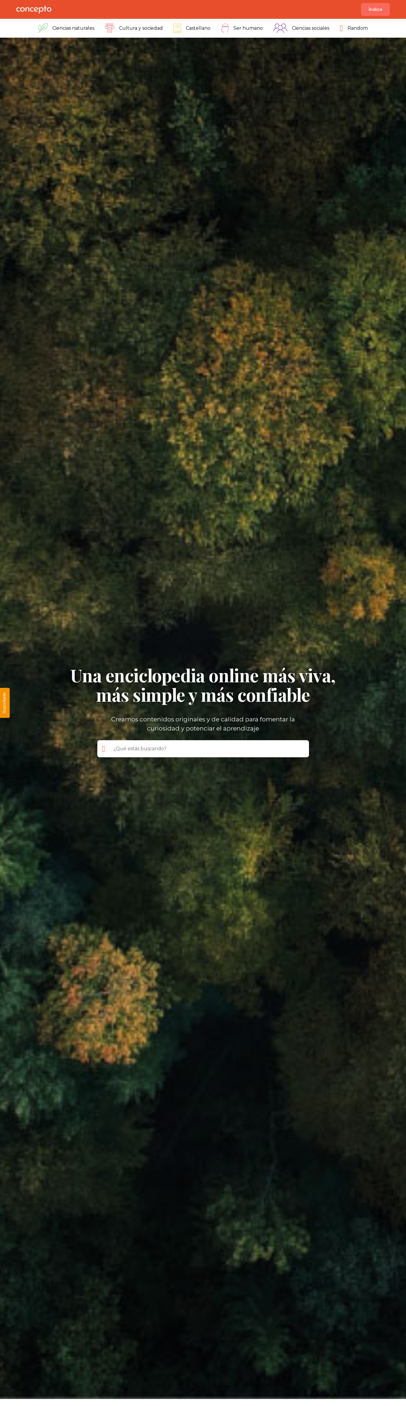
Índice (375, 9)
